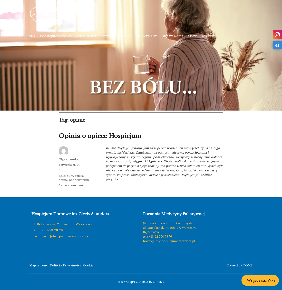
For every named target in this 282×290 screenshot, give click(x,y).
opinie (63, 180)
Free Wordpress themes (133, 282)
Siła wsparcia (172, 36)
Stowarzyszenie (114, 36)
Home (30, 36)
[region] (141, 55)
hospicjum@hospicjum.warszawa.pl (62, 236)
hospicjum (66, 175)
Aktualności (86, 36)
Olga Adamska (68, 159)
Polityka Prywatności (65, 265)
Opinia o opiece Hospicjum (100, 136)
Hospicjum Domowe (55, 36)
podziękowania (79, 180)
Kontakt (208, 36)
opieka (79, 175)
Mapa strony (38, 265)
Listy (192, 36)
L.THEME (158, 282)
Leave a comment (71, 185)
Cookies (89, 265)
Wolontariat (146, 36)
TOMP (248, 265)
